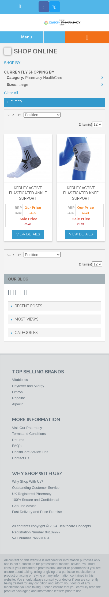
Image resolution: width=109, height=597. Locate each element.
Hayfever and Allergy (28, 386)
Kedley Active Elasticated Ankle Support (28, 193)
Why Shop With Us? (27, 481)
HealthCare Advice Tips (30, 452)
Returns (18, 440)
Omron (17, 392)
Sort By (14, 115)
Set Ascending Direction (65, 115)
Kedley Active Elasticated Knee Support (81, 193)
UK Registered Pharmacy (31, 494)
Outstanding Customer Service (35, 488)
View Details (28, 234)
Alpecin (18, 404)
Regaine (18, 398)
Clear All (11, 93)
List (98, 115)
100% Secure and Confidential (35, 500)
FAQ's (16, 446)
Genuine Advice (24, 506)
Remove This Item (102, 77)
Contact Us (20, 458)
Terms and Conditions (29, 434)
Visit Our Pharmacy (27, 428)
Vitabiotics (20, 380)
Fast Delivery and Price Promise (37, 512)
